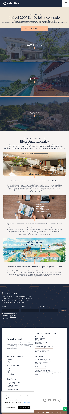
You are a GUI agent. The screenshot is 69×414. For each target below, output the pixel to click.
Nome (4, 307)
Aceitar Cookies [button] (24, 407)
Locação (37, 341)
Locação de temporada (41, 342)
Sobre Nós (9, 359)
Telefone (43, 307)
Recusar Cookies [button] (11, 407)
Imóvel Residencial (40, 338)
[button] (65, 3)
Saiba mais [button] (26, 402)
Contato (9, 362)
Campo (8, 370)
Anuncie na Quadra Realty (42, 350)
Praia (8, 371)
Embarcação (10, 373)
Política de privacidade (47, 404)
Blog (8, 361)
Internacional (10, 374)
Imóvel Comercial (39, 339)
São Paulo (9, 369)
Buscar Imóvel (39, 337)
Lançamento (38, 343)
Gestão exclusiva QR (40, 351)
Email (23, 307)
